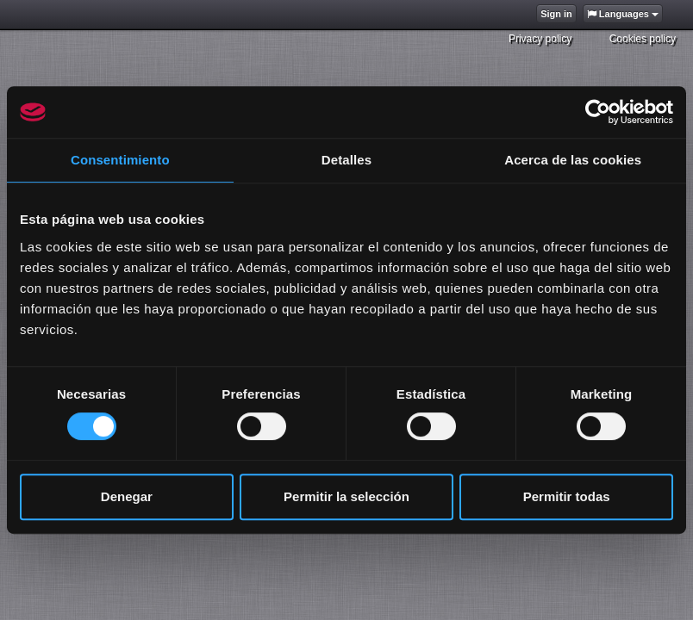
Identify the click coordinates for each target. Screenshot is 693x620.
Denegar (127, 496)
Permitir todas (566, 496)
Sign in (556, 14)
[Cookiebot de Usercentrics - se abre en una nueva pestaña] (597, 112)
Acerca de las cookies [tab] (572, 159)
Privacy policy (540, 39)
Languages (623, 14)
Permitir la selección (346, 496)
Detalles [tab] (346, 159)
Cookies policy (642, 39)
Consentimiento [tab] (120, 159)
